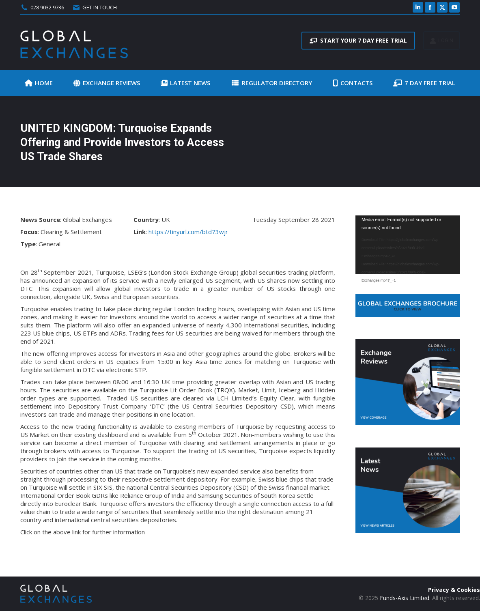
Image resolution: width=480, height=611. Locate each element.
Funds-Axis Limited (404, 598)
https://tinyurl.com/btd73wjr (188, 232)
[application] (407, 244)
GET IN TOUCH (94, 7)
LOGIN (441, 40)
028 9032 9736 (47, 7)
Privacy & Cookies (454, 590)
